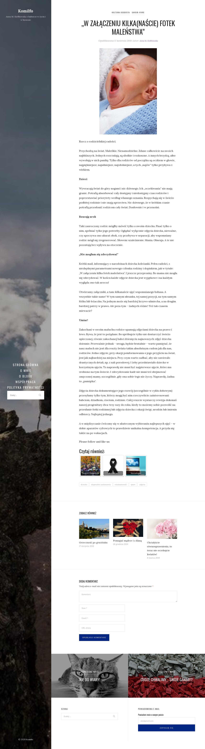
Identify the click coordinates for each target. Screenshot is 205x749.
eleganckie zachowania (104, 484)
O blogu (25, 376)
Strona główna (26, 364)
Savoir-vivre (139, 12)
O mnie (25, 370)
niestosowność (126, 484)
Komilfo (25, 11)
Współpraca (25, 381)
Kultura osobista (119, 12)
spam (139, 484)
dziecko (84, 484)
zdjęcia (150, 484)
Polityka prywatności (25, 387)
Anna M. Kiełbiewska (149, 40)
